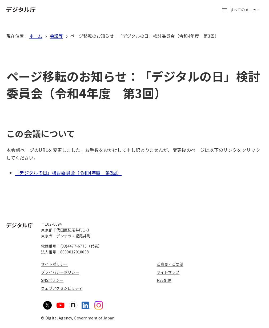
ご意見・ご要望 (170, 264)
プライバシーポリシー (60, 272)
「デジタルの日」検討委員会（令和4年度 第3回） (68, 172)
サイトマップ (168, 272)
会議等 (56, 36)
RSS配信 (164, 280)
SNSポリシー (52, 280)
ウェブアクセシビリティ (61, 288)
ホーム (35, 36)
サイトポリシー (54, 264)
